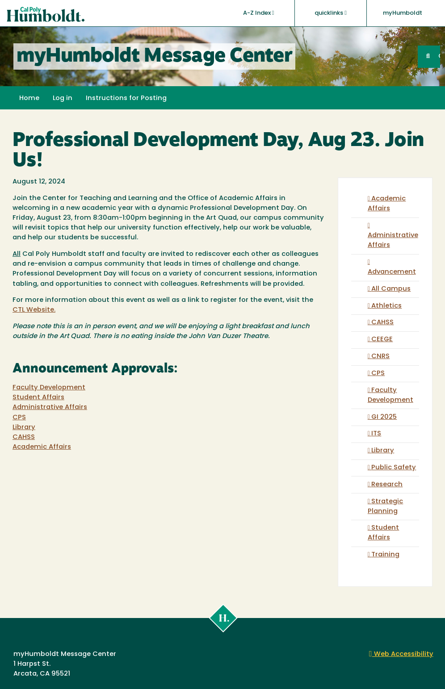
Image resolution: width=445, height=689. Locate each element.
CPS (19, 417)
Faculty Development (49, 387)
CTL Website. (34, 310)
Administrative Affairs (50, 407)
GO (439, 56)
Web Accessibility (401, 654)
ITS (376, 433)
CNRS (380, 356)
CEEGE (382, 339)
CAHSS (24, 437)
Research (387, 484)
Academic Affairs (42, 447)
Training (385, 554)
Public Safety (393, 467)
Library (24, 427)
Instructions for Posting (126, 98)
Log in (62, 98)
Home (29, 98)
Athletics (386, 306)
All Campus (391, 289)
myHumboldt (402, 13)
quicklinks (331, 13)
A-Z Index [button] (258, 13)
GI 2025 (384, 417)
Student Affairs (38, 397)
